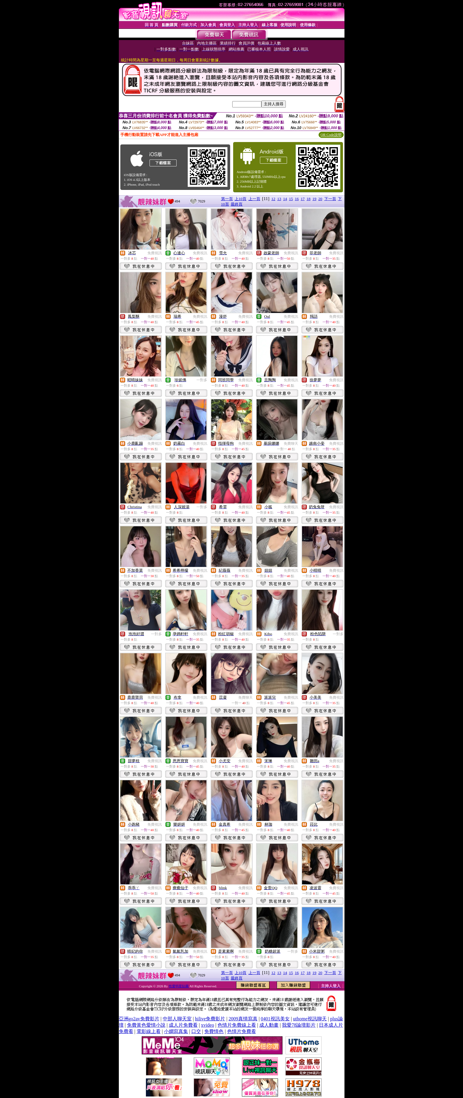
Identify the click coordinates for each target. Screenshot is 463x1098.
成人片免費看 (183, 1025)
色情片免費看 (241, 1031)
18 (308, 198)
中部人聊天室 (177, 1018)
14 (285, 198)
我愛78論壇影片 (299, 1025)
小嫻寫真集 (176, 1031)
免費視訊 (154, 253)
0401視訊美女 (275, 1018)
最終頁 (236, 204)
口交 (196, 1031)
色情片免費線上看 (237, 1025)
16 (297, 198)
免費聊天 (291, 443)
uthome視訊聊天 (310, 1018)
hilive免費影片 (210, 1018)
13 (279, 198)
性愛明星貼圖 (179, 986)
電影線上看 (149, 1031)
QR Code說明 (331, 135)
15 (291, 198)
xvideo (207, 1025)
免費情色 (214, 1031)
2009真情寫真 (243, 1018)
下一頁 (330, 198)
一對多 (201, 380)
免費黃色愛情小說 (146, 1025)
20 (320, 198)
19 (314, 198)
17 (303, 198)
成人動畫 (269, 1025)
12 (273, 198)
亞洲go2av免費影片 (139, 1018)
